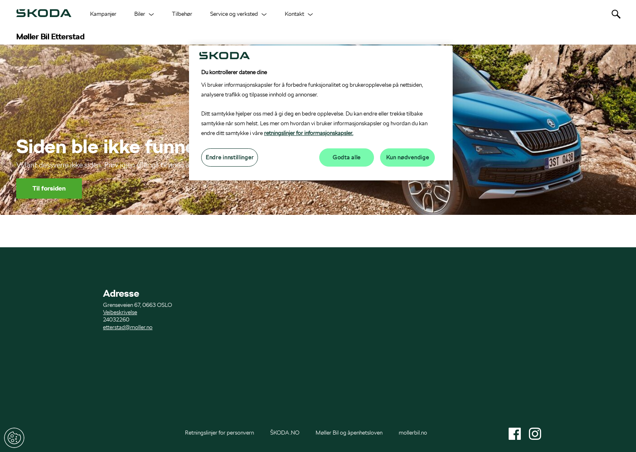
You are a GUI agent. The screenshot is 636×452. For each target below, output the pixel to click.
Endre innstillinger (14, 438)
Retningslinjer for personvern (219, 432)
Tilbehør (182, 14)
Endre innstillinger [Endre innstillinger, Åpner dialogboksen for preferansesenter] (230, 157)
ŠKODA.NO (284, 432)
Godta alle (347, 157)
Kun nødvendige (407, 157)
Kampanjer (103, 14)
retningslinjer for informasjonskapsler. (308, 133)
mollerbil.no (413, 432)
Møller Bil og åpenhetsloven (349, 432)
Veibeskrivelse (120, 312)
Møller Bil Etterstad (50, 36)
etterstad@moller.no (128, 327)
